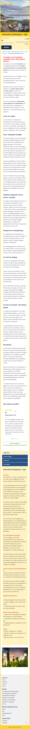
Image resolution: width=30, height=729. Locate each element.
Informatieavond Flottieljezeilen (10, 691)
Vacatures (4, 682)
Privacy (4, 704)
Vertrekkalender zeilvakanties (9, 693)
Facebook (4, 720)
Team (3, 680)
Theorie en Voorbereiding (8, 699)
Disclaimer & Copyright (8, 702)
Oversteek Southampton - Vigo (15, 53)
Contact (4, 684)
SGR (3, 711)
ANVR (3, 709)
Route (3, 686)
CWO (3, 715)
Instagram (4, 722)
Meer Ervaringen (15, 443)
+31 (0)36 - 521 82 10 (15, 727)
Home (9, 51)
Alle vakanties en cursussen (18, 51)
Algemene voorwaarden (8, 697)
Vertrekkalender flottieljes (8, 695)
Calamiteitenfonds (7, 713)
